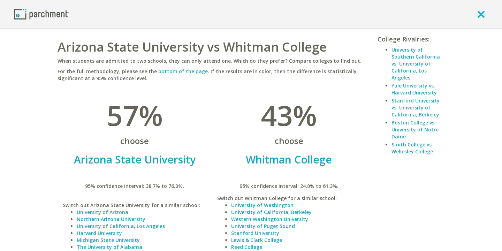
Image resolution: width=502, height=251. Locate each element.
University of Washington (262, 205)
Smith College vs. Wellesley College (412, 148)
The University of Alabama (109, 247)
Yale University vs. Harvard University (414, 89)
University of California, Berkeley (271, 212)
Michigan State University (108, 240)
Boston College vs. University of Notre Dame (415, 129)
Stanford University (255, 233)
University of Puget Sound (263, 226)
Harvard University (99, 233)
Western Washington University (269, 219)
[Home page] (41, 13)
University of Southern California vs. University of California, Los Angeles (415, 63)
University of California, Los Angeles (121, 226)
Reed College (246, 247)
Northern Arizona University (111, 219)
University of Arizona (102, 212)
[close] (481, 14)
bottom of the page (183, 71)
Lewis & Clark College (256, 240)
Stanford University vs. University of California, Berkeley (415, 107)
